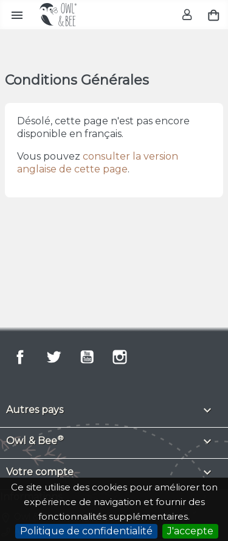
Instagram (120, 357)
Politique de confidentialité (86, 531)
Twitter (53, 357)
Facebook (20, 357)
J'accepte (190, 531)
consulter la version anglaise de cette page (97, 162)
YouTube (87, 357)
